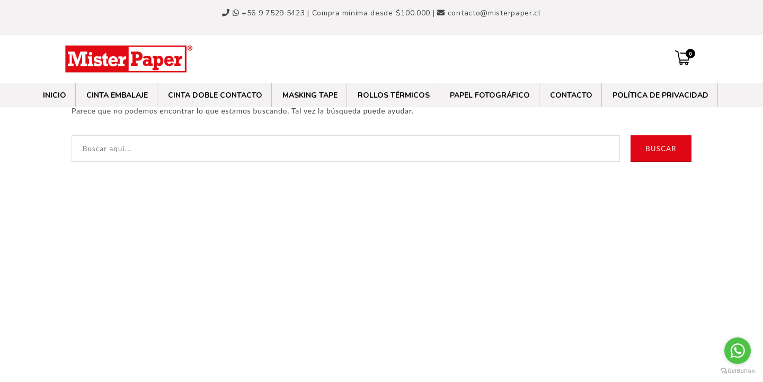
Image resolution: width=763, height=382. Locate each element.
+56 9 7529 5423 (270, 13)
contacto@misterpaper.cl (494, 13)
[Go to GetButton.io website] (738, 371)
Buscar (660, 148)
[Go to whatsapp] (737, 350)
